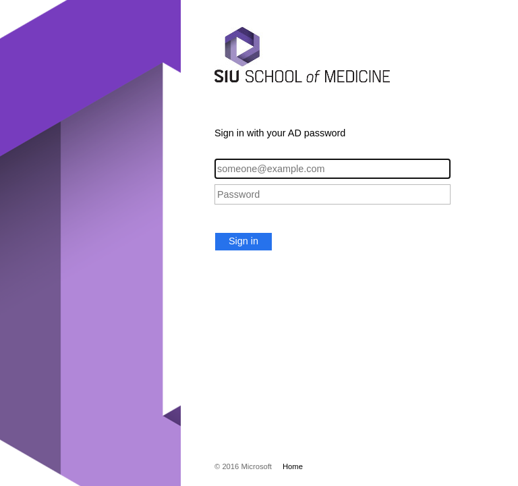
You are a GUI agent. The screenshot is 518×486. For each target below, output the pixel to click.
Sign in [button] (243, 241)
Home (293, 466)
